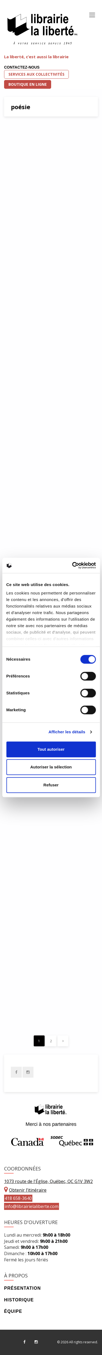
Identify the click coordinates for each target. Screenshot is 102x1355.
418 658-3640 (18, 1198)
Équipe (13, 1311)
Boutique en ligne (27, 84)
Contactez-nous (21, 67)
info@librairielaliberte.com (31, 1206)
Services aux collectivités (36, 74)
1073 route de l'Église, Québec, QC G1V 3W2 (48, 1181)
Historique (19, 1300)
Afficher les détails (66, 731)
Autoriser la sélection (51, 767)
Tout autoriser (51, 749)
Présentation (22, 1288)
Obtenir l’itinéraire (28, 1190)
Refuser (51, 785)
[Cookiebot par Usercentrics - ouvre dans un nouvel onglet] (73, 565)
